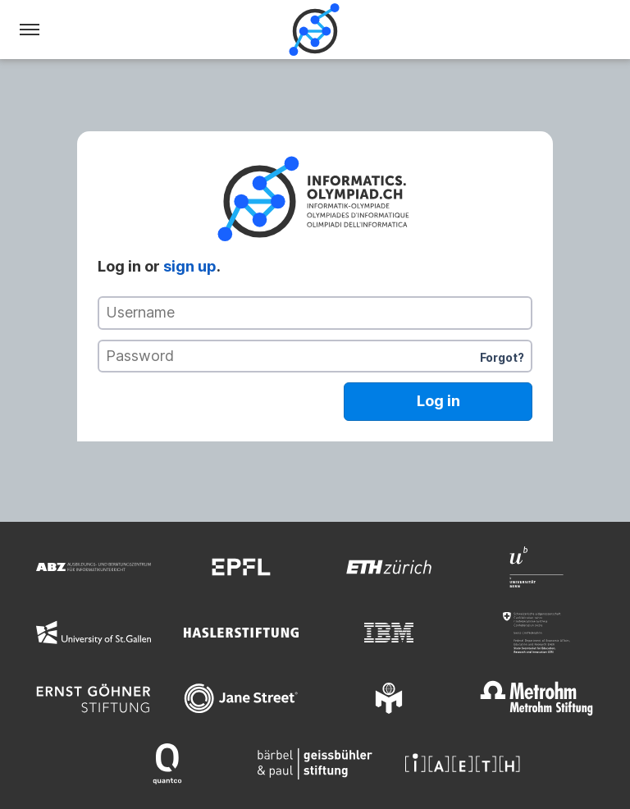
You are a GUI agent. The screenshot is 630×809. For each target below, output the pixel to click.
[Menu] (29, 29)
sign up (190, 266)
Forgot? (502, 357)
